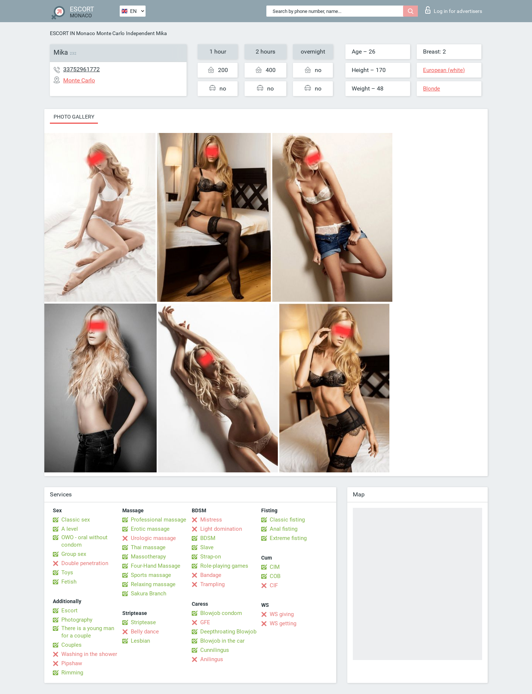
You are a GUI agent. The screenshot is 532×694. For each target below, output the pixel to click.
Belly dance (145, 631)
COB (275, 576)
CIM (275, 567)
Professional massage (158, 519)
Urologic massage (153, 538)
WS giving (282, 614)
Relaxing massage (153, 584)
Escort (69, 610)
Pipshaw (71, 663)
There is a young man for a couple (87, 632)
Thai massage (148, 547)
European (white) (444, 70)
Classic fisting (287, 519)
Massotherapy (148, 556)
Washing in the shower (89, 654)
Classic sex (75, 519)
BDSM (207, 538)
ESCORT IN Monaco (72, 33)
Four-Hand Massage (155, 566)
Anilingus (211, 659)
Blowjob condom (221, 613)
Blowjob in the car (222, 640)
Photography (76, 619)
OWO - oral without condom (84, 541)
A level (69, 529)
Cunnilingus (214, 650)
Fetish (68, 581)
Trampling (212, 584)
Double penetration (84, 563)
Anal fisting (283, 529)
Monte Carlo (110, 33)
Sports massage (151, 575)
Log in (453, 10)
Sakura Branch (148, 593)
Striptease (143, 622)
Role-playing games (224, 566)
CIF (274, 585)
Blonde (431, 88)
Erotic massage (150, 529)
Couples (71, 645)
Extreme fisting (288, 538)
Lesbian (140, 640)
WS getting (283, 623)
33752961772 (81, 69)
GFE (205, 622)
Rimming (72, 672)
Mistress (211, 519)
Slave (207, 547)
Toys (67, 572)
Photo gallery (74, 117)
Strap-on (210, 556)
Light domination (221, 529)
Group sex (73, 554)
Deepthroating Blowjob (228, 631)
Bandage (210, 575)
